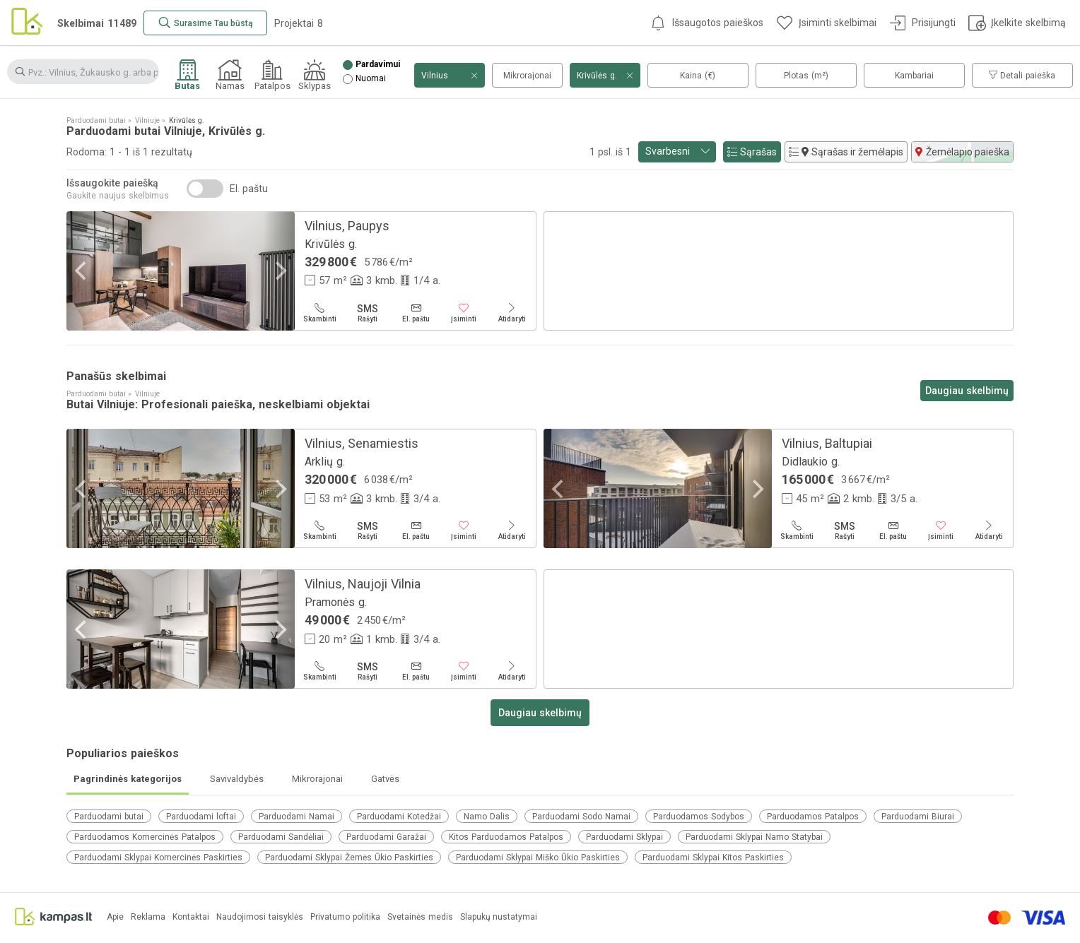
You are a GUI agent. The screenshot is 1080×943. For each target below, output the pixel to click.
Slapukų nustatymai (498, 917)
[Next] (279, 271)
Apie (115, 917)
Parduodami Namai (296, 817)
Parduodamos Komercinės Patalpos (145, 837)
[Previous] (82, 271)
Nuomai (371, 78)
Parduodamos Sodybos (698, 817)
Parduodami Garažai (386, 837)
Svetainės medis (420, 917)
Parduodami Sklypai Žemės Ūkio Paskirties (349, 857)
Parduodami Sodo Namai (581, 817)
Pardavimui (378, 64)
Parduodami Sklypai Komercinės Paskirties (158, 857)
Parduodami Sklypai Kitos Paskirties (713, 857)
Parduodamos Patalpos (813, 817)
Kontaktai (190, 917)
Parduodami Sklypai (624, 837)
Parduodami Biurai (917, 817)
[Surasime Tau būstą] (205, 23)
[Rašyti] (368, 313)
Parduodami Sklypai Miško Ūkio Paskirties (538, 857)
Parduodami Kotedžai (399, 817)
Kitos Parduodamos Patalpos (506, 837)
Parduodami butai (108, 817)
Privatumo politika (345, 917)
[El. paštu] (416, 313)
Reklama (148, 917)
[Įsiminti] (464, 313)
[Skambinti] (319, 313)
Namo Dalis (487, 817)
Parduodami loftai (201, 817)
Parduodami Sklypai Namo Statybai (754, 837)
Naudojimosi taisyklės (259, 917)
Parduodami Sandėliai (281, 837)
